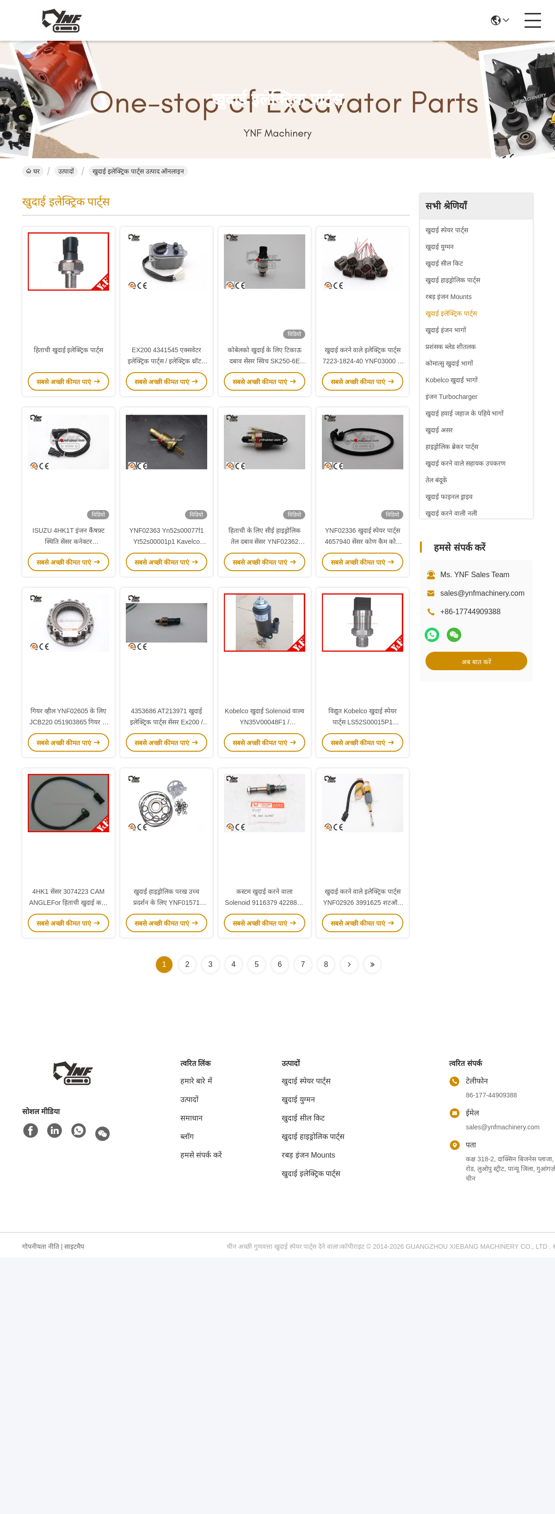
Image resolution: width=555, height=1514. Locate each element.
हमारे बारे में (196, 1081)
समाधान (191, 1118)
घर (33, 171)
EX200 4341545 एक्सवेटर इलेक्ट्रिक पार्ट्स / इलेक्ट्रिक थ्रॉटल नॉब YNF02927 (166, 361)
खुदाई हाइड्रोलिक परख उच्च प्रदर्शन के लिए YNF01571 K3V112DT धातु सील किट (166, 902)
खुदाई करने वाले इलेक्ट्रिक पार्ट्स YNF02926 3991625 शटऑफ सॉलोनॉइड (362, 902)
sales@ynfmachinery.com (482, 593)
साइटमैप (74, 1246)
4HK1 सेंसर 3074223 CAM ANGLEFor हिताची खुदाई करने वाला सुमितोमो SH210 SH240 (68, 902)
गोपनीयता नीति (40, 1246)
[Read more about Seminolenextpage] (349, 964)
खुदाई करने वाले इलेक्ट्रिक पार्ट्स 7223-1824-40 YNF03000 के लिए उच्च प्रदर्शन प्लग (363, 361)
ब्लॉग (187, 1136)
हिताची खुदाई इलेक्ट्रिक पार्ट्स (69, 350)
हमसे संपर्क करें (201, 1155)
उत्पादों (66, 171)
